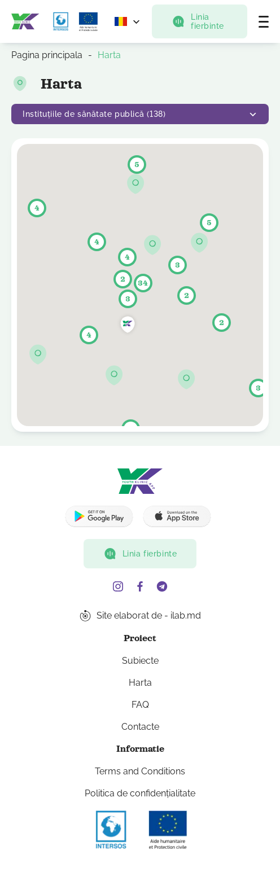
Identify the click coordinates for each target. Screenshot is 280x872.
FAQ (140, 704)
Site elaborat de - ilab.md (149, 615)
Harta (140, 682)
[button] (114, 375)
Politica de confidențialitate (140, 793)
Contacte (140, 726)
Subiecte (140, 660)
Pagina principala (46, 55)
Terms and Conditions (140, 771)
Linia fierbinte (198, 21)
